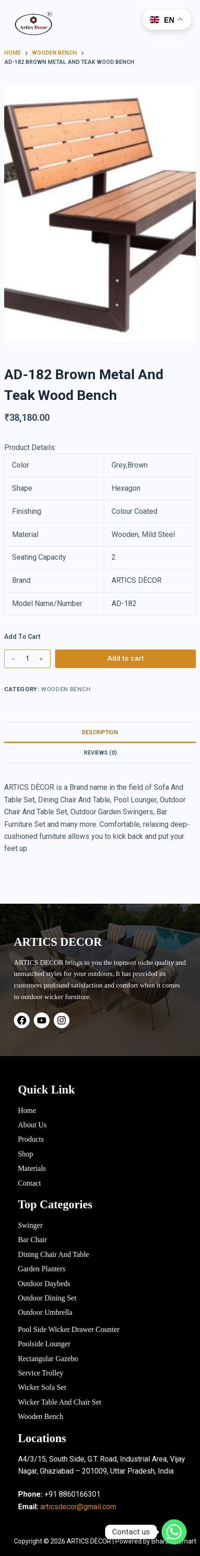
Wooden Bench (66, 689)
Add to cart (125, 658)
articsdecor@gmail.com (78, 1506)
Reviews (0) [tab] (100, 753)
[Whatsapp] (174, 1531)
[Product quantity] (27, 659)
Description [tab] (100, 732)
